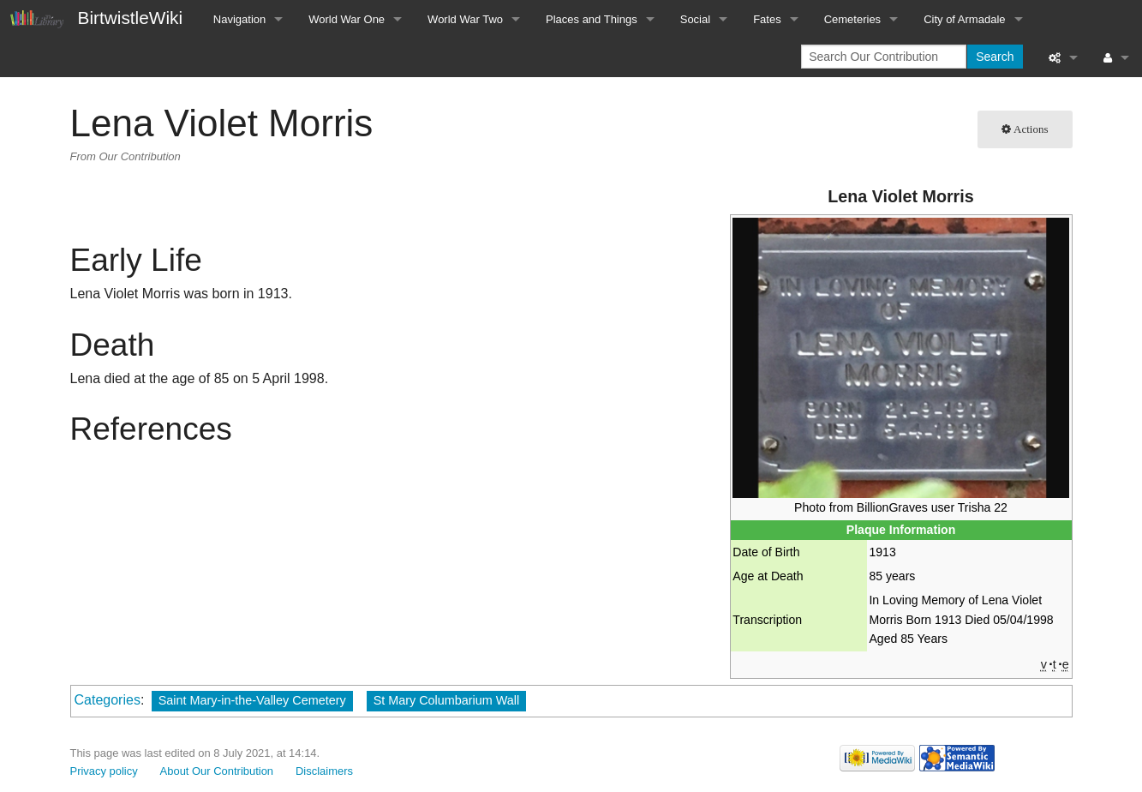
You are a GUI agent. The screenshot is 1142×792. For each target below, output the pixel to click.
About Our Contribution (217, 771)
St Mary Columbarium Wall (447, 700)
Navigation (239, 19)
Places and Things (591, 19)
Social (695, 19)
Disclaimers (324, 771)
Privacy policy (104, 771)
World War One (346, 19)
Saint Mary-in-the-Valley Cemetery (252, 700)
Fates (767, 19)
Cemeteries (852, 19)
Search (994, 56)
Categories (108, 700)
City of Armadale (964, 19)
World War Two (465, 19)
